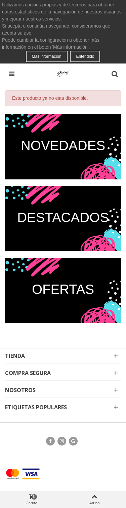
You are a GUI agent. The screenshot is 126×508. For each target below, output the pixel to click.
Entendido (85, 56)
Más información (46, 56)
